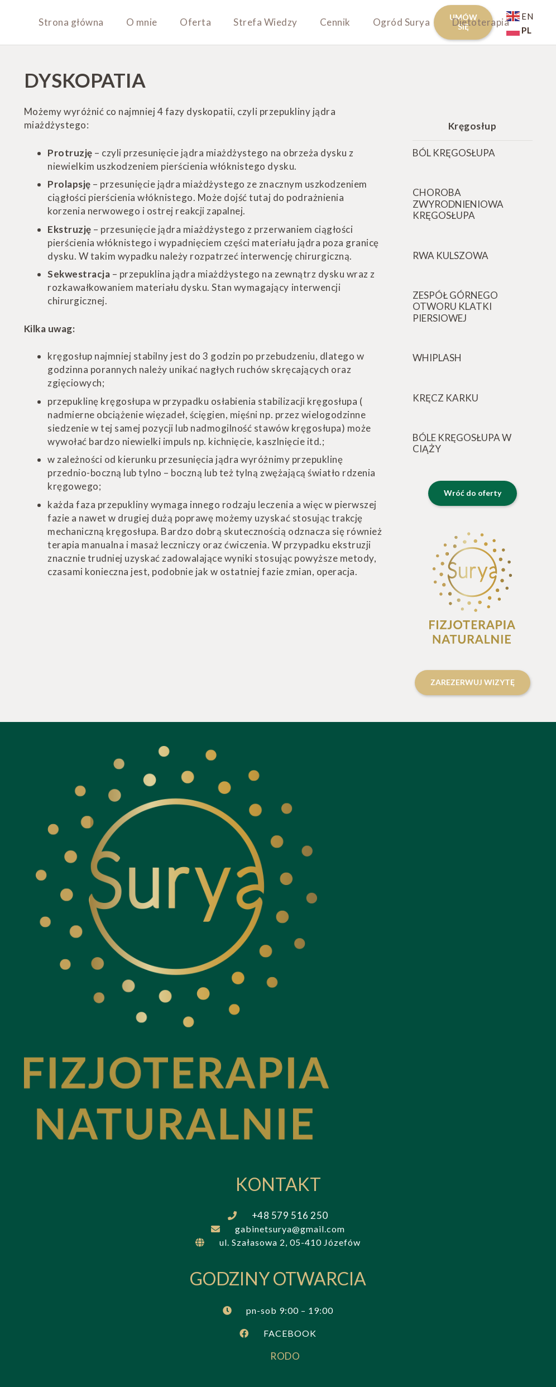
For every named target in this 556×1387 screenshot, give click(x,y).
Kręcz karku (445, 397)
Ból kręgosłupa (454, 153)
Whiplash (437, 358)
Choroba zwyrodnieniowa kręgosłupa (458, 203)
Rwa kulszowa (450, 255)
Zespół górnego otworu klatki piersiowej (455, 306)
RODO (285, 1356)
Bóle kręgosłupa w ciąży (462, 443)
